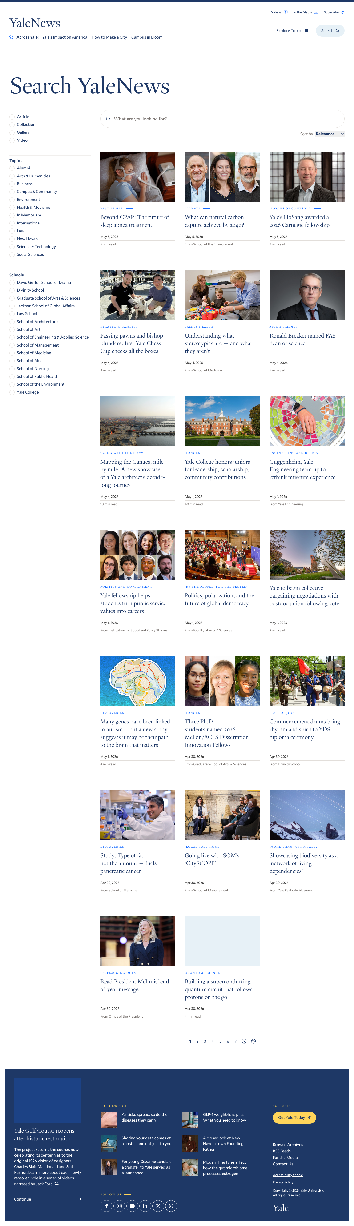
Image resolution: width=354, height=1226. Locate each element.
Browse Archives (288, 1144)
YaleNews (34, 24)
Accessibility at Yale (288, 1175)
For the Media (285, 1157)
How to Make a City (109, 37)
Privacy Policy (283, 1182)
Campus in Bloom (147, 37)
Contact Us (283, 1163)
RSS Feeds (282, 1151)
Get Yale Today (294, 1117)
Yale (281, 1209)
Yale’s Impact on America (64, 37)
